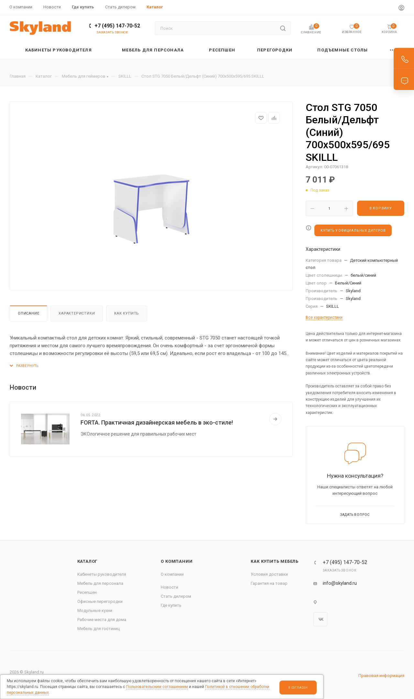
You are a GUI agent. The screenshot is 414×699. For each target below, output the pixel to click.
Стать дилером (176, 596)
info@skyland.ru (340, 583)
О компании (176, 561)
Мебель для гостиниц (98, 628)
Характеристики (77, 313)
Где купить (171, 605)
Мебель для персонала (100, 583)
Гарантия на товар (269, 583)
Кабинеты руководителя (101, 574)
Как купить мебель (275, 561)
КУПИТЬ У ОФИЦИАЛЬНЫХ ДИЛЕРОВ (353, 230)
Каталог (87, 561)
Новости (169, 587)
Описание (28, 313)
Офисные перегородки (100, 601)
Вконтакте (320, 619)
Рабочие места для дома (101, 619)
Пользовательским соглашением (157, 686)
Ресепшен (87, 592)
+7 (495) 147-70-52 (117, 26)
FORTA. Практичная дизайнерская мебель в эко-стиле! (157, 422)
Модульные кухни (94, 610)
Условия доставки (269, 574)
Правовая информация (381, 675)
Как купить (126, 313)
